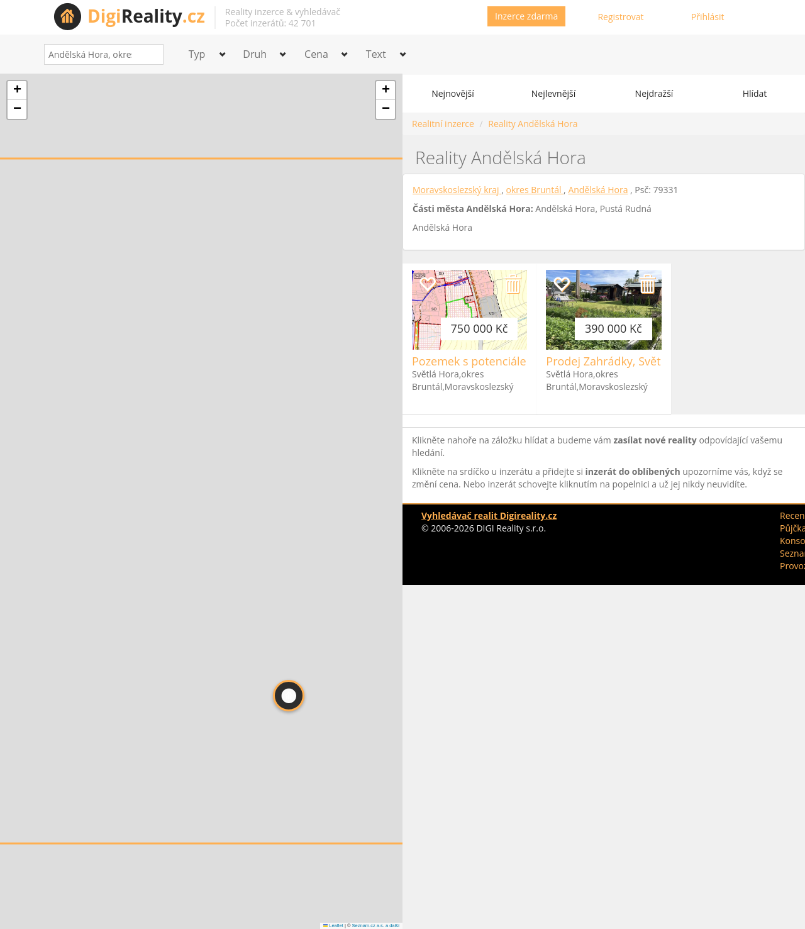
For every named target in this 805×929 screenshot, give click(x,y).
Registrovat (620, 17)
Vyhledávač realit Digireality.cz (489, 515)
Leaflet (333, 925)
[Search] (149, 54)
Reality (146, 16)
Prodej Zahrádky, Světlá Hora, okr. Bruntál (656, 361)
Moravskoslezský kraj (457, 190)
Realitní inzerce (443, 124)
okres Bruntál (535, 190)
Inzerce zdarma (526, 16)
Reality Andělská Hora (532, 124)
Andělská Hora (598, 190)
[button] (288, 695)
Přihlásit (707, 17)
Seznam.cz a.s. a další (375, 925)
